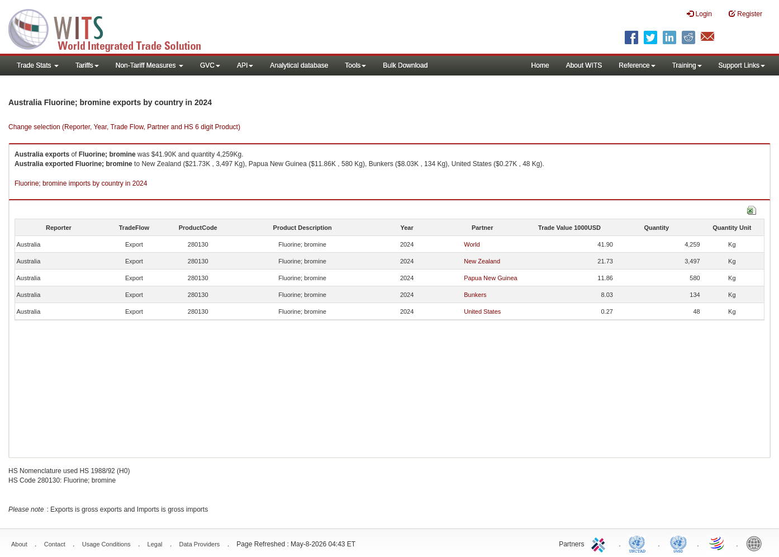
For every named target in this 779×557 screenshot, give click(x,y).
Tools (355, 65)
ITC (600, 543)
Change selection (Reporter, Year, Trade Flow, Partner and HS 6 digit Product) (124, 127)
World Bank (756, 543)
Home (540, 65)
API (245, 65)
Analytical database (299, 65)
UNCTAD (639, 543)
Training (687, 65)
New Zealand (482, 261)
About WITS (584, 65)
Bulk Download (405, 65)
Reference (637, 65)
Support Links (742, 65)
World (472, 244)
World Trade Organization (717, 543)
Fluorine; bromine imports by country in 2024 (81, 183)
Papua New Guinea (490, 278)
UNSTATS (678, 543)
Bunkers (475, 294)
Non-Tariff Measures (149, 65)
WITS (112, 28)
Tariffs (87, 65)
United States (482, 311)
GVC (210, 65)
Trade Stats (38, 65)
